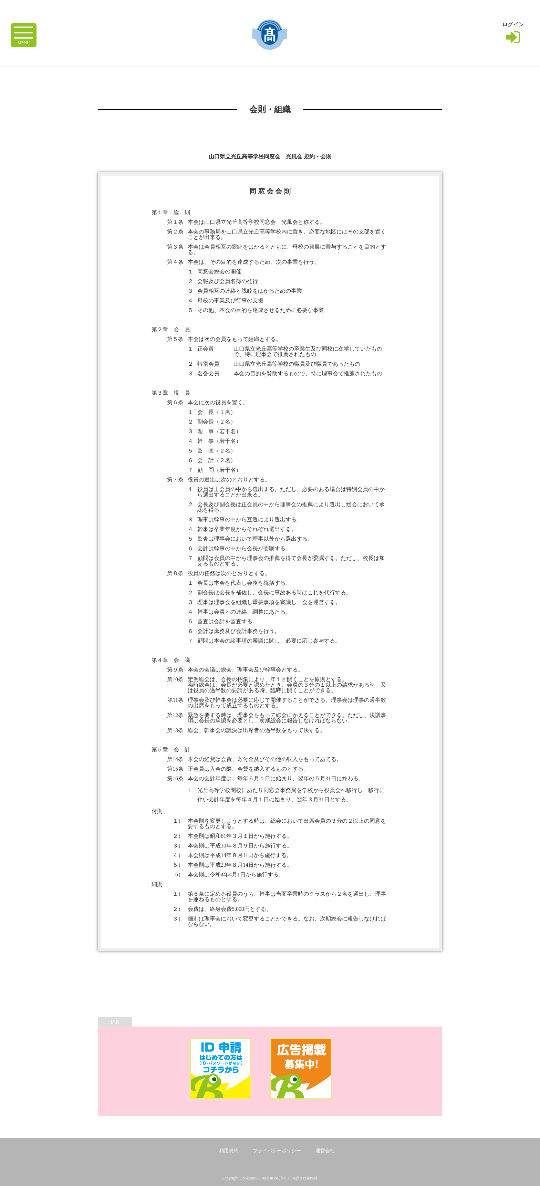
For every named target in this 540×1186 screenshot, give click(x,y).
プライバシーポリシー (277, 1150)
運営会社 (325, 1150)
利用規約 (228, 1150)
